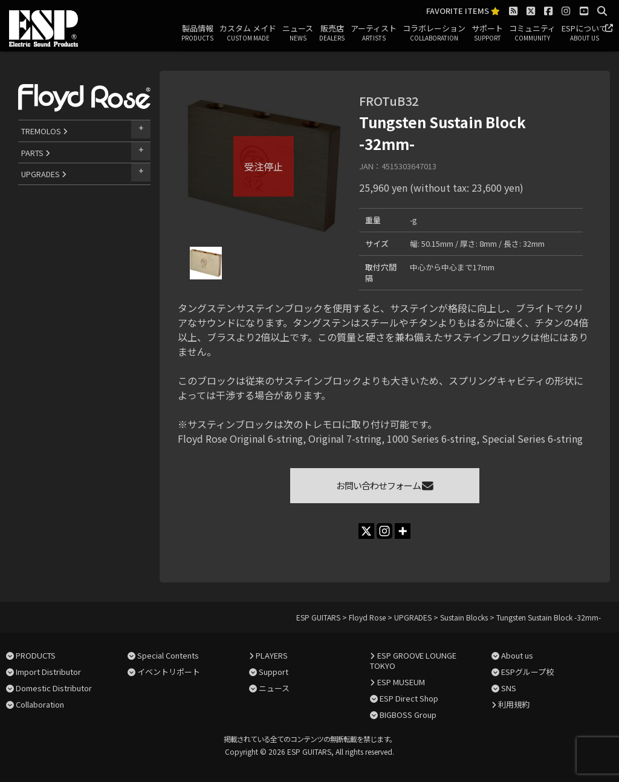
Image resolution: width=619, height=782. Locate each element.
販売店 (332, 33)
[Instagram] (384, 531)
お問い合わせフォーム (384, 485)
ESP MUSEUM (401, 682)
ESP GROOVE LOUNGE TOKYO (413, 660)
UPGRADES (43, 174)
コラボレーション (434, 33)
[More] (402, 531)
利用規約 (514, 704)
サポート (487, 33)
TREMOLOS (44, 131)
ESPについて (584, 33)
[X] (366, 531)
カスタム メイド (247, 33)
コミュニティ (532, 33)
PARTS (35, 152)
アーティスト (374, 33)
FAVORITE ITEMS (463, 11)
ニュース (297, 33)
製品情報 (197, 33)
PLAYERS (272, 655)
